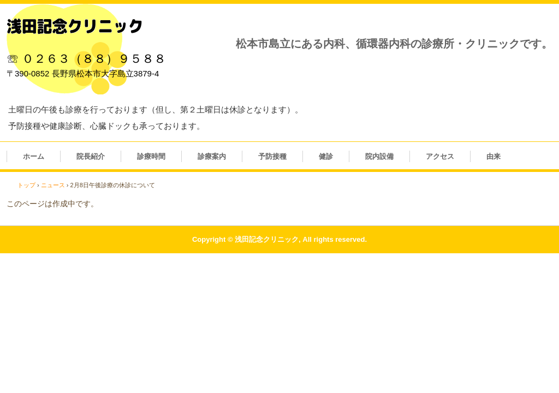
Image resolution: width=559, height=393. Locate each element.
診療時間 (151, 156)
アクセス (440, 156)
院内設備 (379, 156)
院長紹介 (90, 156)
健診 (326, 156)
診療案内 (212, 156)
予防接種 (272, 156)
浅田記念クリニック (75, 26)
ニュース (53, 185)
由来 (493, 156)
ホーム (33, 156)
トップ (26, 185)
